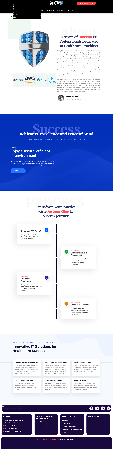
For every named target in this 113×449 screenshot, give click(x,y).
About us (60, 10)
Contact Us (69, 10)
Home (41, 10)
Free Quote (17, 170)
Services (50, 10)
